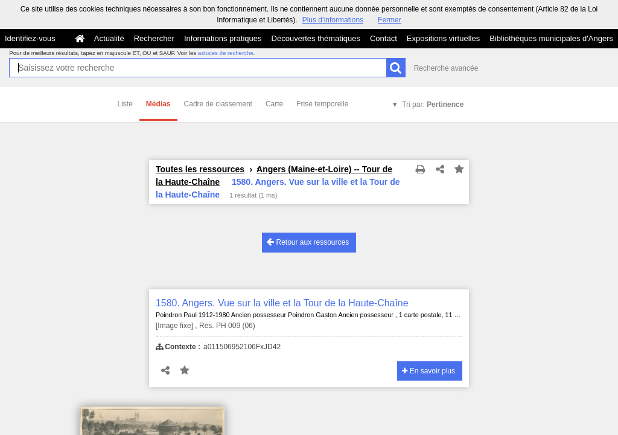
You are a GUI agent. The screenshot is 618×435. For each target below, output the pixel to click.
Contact (383, 38)
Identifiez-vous (30, 38)
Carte (274, 104)
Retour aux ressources (308, 241)
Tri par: (433, 104)
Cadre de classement (218, 104)
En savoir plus (428, 371)
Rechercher (154, 38)
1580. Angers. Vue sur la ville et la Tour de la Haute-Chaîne (282, 303)
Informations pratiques (223, 38)
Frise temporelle (322, 104)
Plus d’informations (332, 20)
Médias (158, 104)
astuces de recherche (225, 53)
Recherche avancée (446, 68)
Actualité (109, 38)
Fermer (389, 20)
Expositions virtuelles (443, 38)
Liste (125, 104)
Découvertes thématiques (316, 38)
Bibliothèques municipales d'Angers (551, 38)
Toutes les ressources (200, 169)
